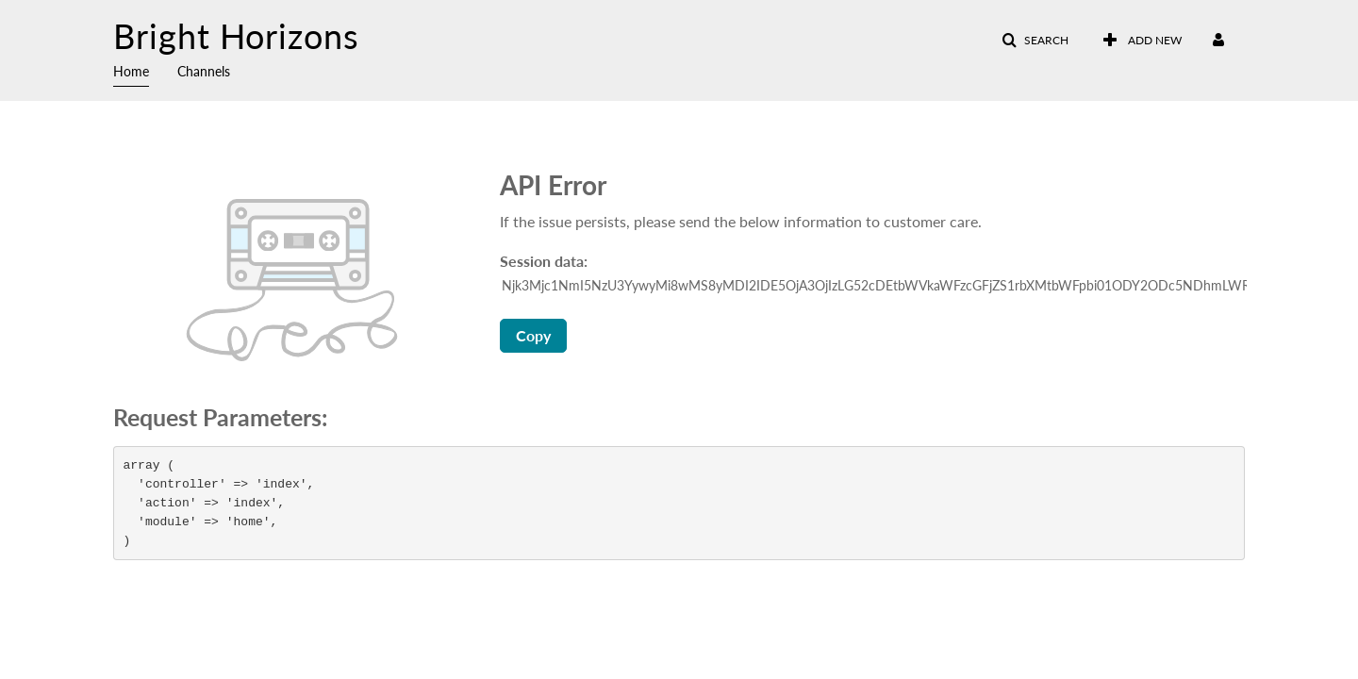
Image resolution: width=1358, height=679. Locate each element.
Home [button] (131, 71)
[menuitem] (145, 70)
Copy (533, 335)
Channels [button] (203, 71)
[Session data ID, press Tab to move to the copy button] (874, 285)
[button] (1035, 41)
